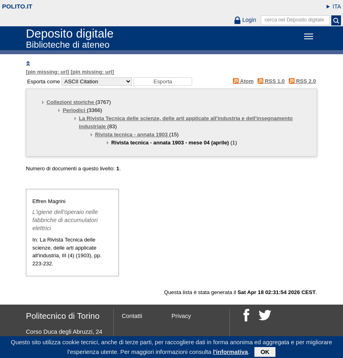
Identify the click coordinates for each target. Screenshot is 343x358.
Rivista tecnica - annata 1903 (132, 134)
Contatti (132, 316)
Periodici (75, 110)
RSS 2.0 (301, 81)
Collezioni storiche (71, 102)
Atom (241, 81)
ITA (336, 6)
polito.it (17, 6)
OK (264, 353)
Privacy (181, 316)
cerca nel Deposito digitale (294, 20)
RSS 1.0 (270, 81)
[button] (162, 81)
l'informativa (230, 353)
